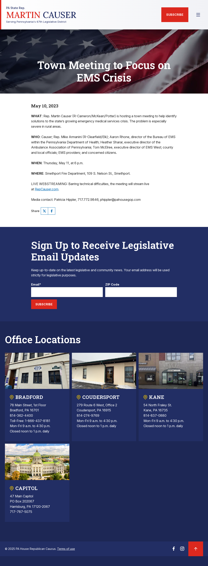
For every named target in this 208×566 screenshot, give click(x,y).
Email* (36, 284)
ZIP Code (112, 284)
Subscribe (174, 14)
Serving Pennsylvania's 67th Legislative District (41, 15)
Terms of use (66, 548)
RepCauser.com (46, 189)
